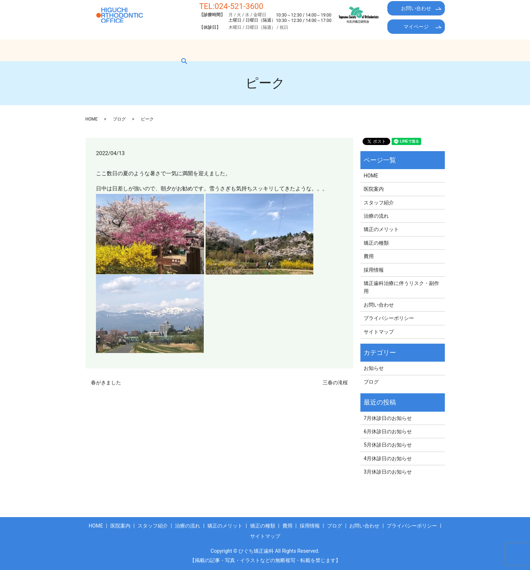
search (429, 50)
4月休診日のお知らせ (388, 458)
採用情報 (369, 50)
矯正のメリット (260, 50)
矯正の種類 (305, 50)
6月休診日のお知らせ (388, 431)
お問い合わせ (416, 8)
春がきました (106, 382)
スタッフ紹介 (172, 50)
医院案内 (132, 50)
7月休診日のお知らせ (388, 418)
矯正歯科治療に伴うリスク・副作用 (401, 287)
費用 (338, 50)
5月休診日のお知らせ (388, 445)
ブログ (401, 50)
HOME (100, 50)
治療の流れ (215, 50)
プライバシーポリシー (389, 318)
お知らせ (374, 368)
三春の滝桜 (335, 382)
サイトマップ (379, 332)
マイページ (416, 27)
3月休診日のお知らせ (388, 472)
